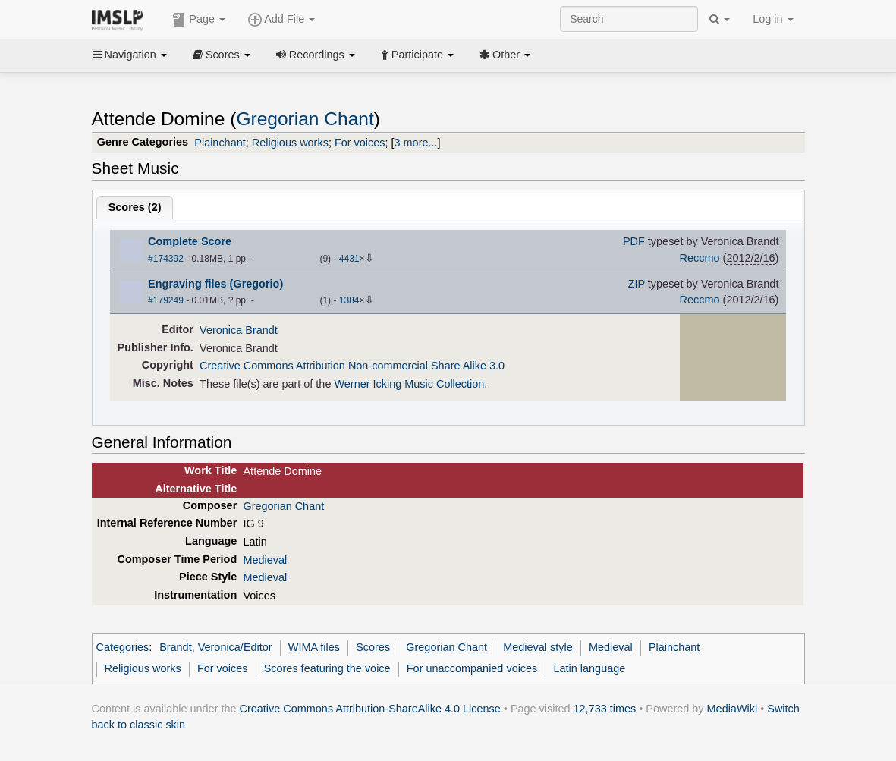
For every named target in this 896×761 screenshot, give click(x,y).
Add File (281, 20)
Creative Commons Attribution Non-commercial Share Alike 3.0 (352, 366)
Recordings (315, 55)
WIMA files (314, 647)
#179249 (166, 300)
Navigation (130, 55)
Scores (221, 55)
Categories (122, 647)
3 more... (416, 143)
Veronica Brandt (239, 330)
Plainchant (219, 143)
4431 (349, 258)
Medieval (265, 560)
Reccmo (700, 258)
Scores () (135, 207)
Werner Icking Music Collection (409, 384)
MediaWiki (732, 709)
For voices (360, 143)
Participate (417, 55)
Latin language (590, 668)
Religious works (290, 143)
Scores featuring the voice (327, 668)
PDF (634, 241)
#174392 (166, 258)
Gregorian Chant (304, 118)
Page (198, 20)
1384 (349, 300)
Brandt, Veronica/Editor (215, 647)
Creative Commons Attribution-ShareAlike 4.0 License (370, 709)
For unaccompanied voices (472, 668)
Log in (773, 19)
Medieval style (537, 647)
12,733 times (605, 709)
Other (504, 55)
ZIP (636, 284)
